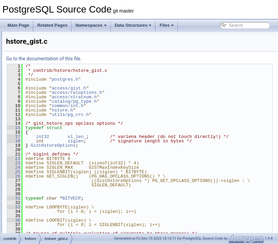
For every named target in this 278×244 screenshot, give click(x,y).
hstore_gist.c (44, 135)
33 (98, 220)
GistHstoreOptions (138, 154)
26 (98, 185)
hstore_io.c (43, 143)
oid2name (37, 232)
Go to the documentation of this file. (128, 58)
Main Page (18, 25)
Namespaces (91, 25)
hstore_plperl (39, 165)
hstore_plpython (42, 172)
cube (32, 53)
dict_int (34, 68)
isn (30, 187)
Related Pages (52, 25)
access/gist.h (153, 88)
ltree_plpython (40, 225)
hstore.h (40, 113)
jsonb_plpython (41, 202)
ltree (32, 217)
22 (98, 167)
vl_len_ (161, 137)
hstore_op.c (44, 150)
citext (32, 46)
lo (29, 210)
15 (98, 128)
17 (98, 137)
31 (98, 211)
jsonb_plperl (39, 195)
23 (98, 172)
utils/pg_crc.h (154, 114)
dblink (33, 61)
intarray (34, 180)
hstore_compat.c (48, 120)
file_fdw (35, 90)
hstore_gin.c (44, 128)
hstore (33, 105)
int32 (127, 137)
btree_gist (37, 38)
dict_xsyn (36, 76)
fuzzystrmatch (40, 98)
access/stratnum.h (158, 97)
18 (98, 145)
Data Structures (133, 25)
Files (166, 25)
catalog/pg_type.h (158, 101)
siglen (160, 145)
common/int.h (152, 106)
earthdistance (40, 83)
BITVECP (156, 211)
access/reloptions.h (161, 92)
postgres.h (149, 79)
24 (98, 176)
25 (98, 181)
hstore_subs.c (46, 158)
